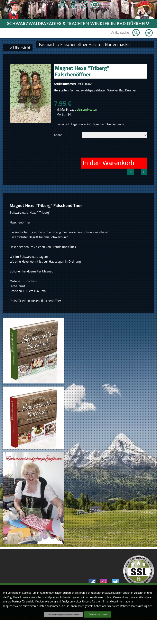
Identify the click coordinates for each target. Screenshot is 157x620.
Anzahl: (59, 134)
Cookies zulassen (98, 614)
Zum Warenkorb (149, 30)
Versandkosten (87, 109)
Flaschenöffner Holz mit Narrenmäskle (95, 44)
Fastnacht (48, 44)
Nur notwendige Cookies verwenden (63, 614)
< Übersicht (20, 47)
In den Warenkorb (108, 163)
